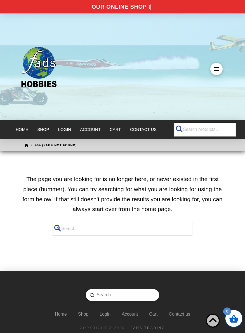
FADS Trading (147, 328)
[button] (216, 69)
